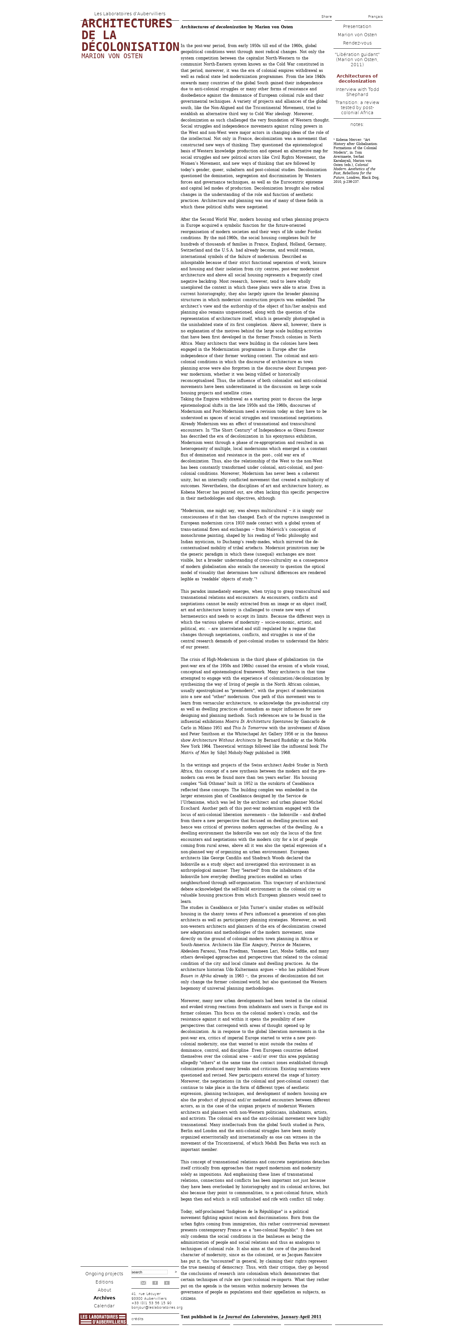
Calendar (104, 1305)
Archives (104, 1297)
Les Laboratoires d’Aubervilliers (129, 13)
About (104, 1289)
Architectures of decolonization (357, 78)
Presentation (357, 26)
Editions (104, 1281)
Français (375, 17)
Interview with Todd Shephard (357, 92)
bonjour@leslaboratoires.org (157, 1307)
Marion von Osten (112, 56)
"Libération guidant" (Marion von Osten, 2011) (357, 59)
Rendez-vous (357, 42)
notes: (357, 124)
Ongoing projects (104, 1273)
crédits (137, 1319)
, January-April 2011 (270, 1316)
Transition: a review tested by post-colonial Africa (357, 107)
